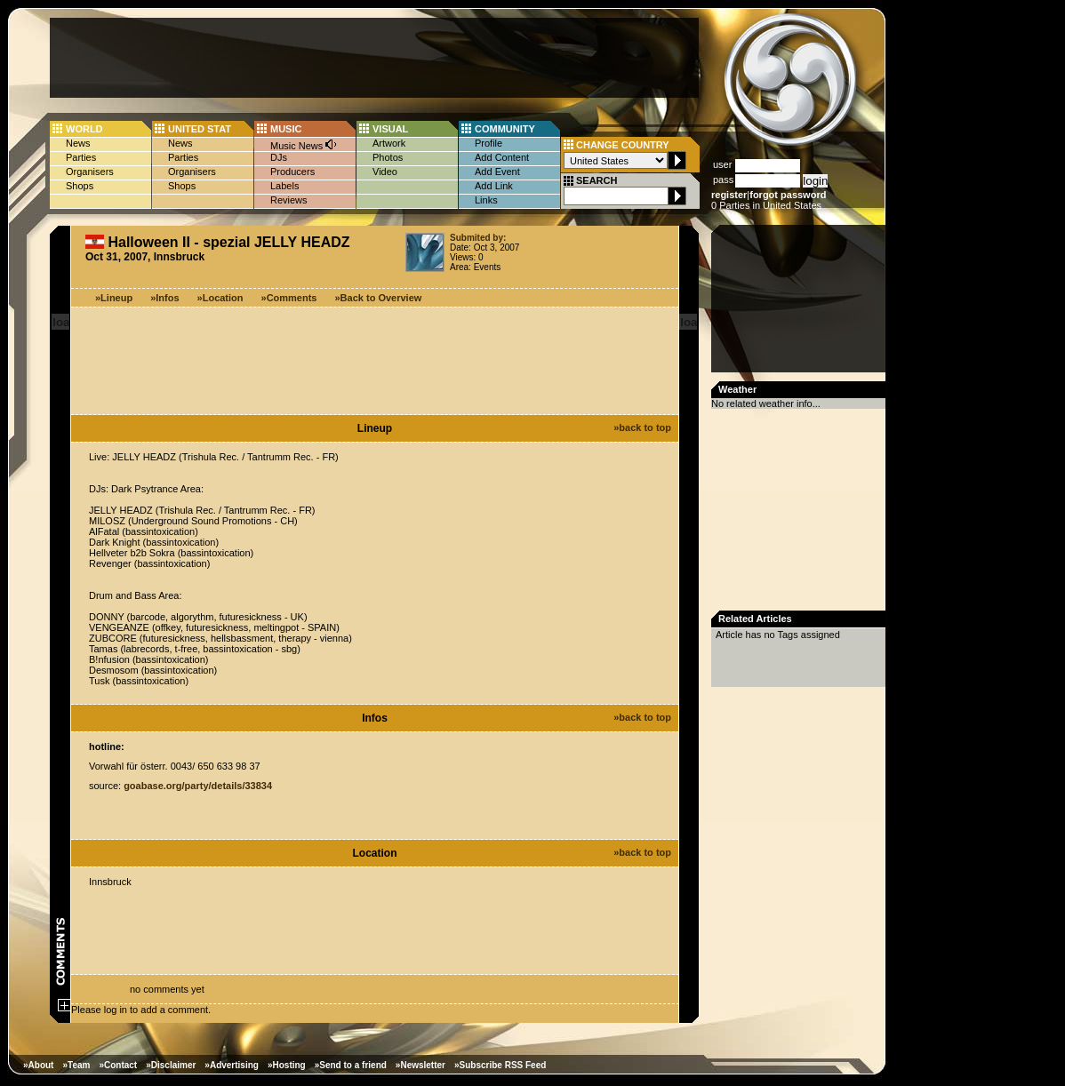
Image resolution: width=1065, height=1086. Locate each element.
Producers (292, 171)
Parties (81, 157)
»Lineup (113, 297)
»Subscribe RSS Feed (500, 1065)
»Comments (289, 297)
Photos (387, 157)
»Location (220, 297)
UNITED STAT (199, 129)
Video (384, 171)
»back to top (642, 427)
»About (38, 1065)
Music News (304, 144)
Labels (284, 185)
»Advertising (231, 1065)
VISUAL (390, 129)
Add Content (502, 157)
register (729, 194)
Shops (79, 185)
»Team (76, 1065)
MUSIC (285, 129)
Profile (488, 143)
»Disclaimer (171, 1065)
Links (486, 200)
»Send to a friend (351, 1065)
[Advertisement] (374, 58)
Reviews (289, 200)
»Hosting (287, 1065)
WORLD (84, 129)
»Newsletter (420, 1065)
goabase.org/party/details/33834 (198, 785)
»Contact (118, 1065)
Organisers (90, 171)
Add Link (494, 185)
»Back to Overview (378, 297)
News (78, 143)
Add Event (497, 171)
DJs (278, 157)
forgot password (787, 194)
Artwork (388, 143)
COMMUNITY (505, 129)
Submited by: (478, 238)
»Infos (164, 297)
